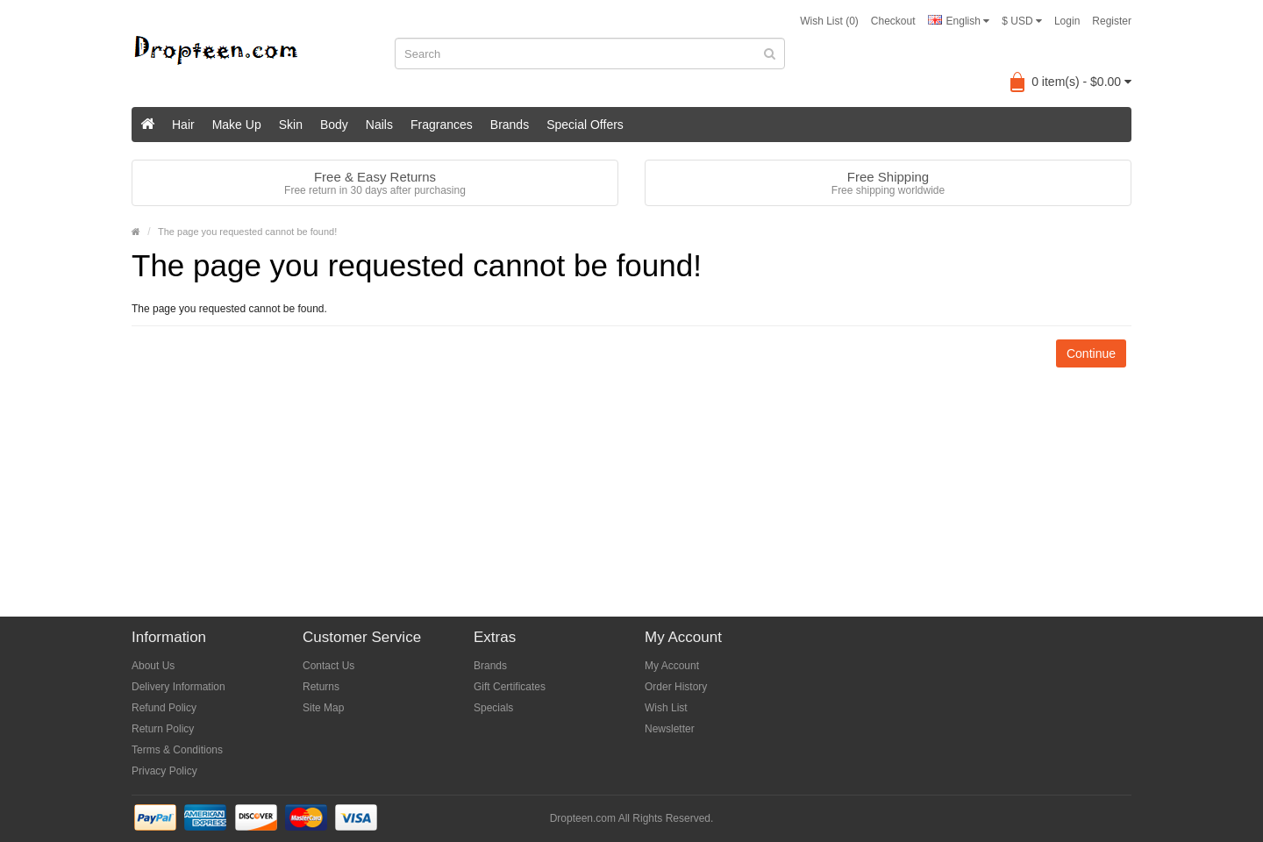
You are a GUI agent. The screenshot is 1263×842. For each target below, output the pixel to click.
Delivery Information (178, 687)
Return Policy (163, 729)
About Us (153, 666)
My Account (672, 666)
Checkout (893, 21)
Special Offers (585, 125)
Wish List (666, 708)
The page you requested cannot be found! (247, 231)
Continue (1091, 353)
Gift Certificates (510, 687)
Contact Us (328, 666)
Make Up (236, 125)
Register (1111, 21)
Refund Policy (164, 708)
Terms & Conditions (177, 750)
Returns (321, 687)
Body (334, 125)
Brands (509, 125)
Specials (493, 708)
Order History (676, 687)
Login (1067, 21)
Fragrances (441, 125)
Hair (183, 125)
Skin (291, 125)
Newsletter (670, 729)
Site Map (323, 708)
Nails (379, 125)
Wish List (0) (829, 21)
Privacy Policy (164, 771)
